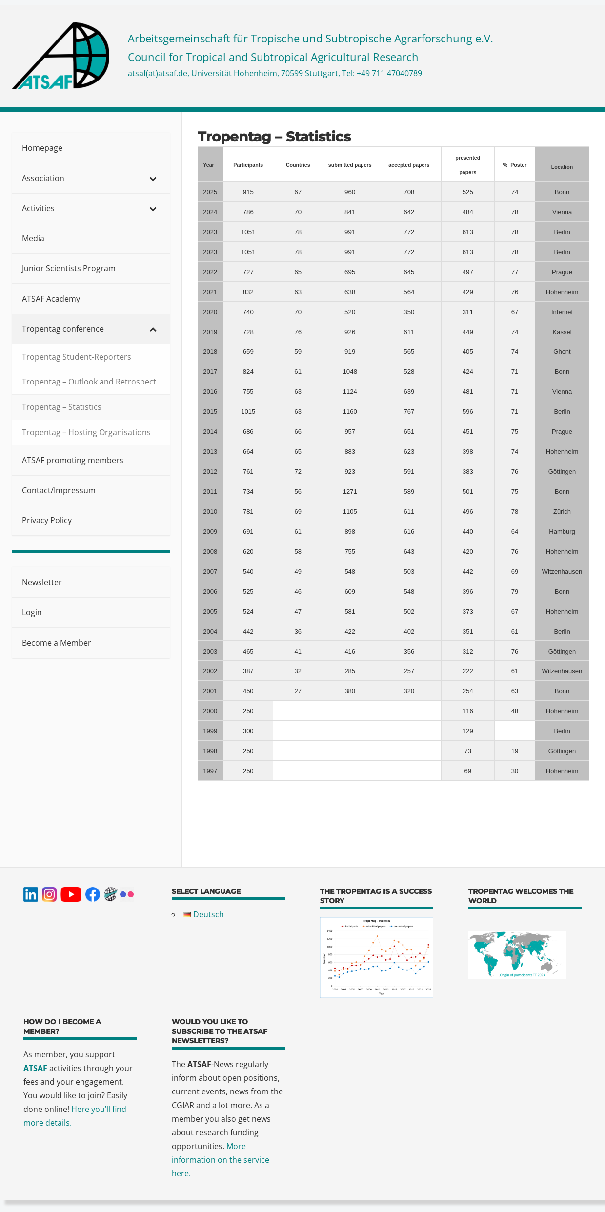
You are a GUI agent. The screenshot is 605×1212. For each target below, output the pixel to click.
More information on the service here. (220, 1160)
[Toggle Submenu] (153, 178)
